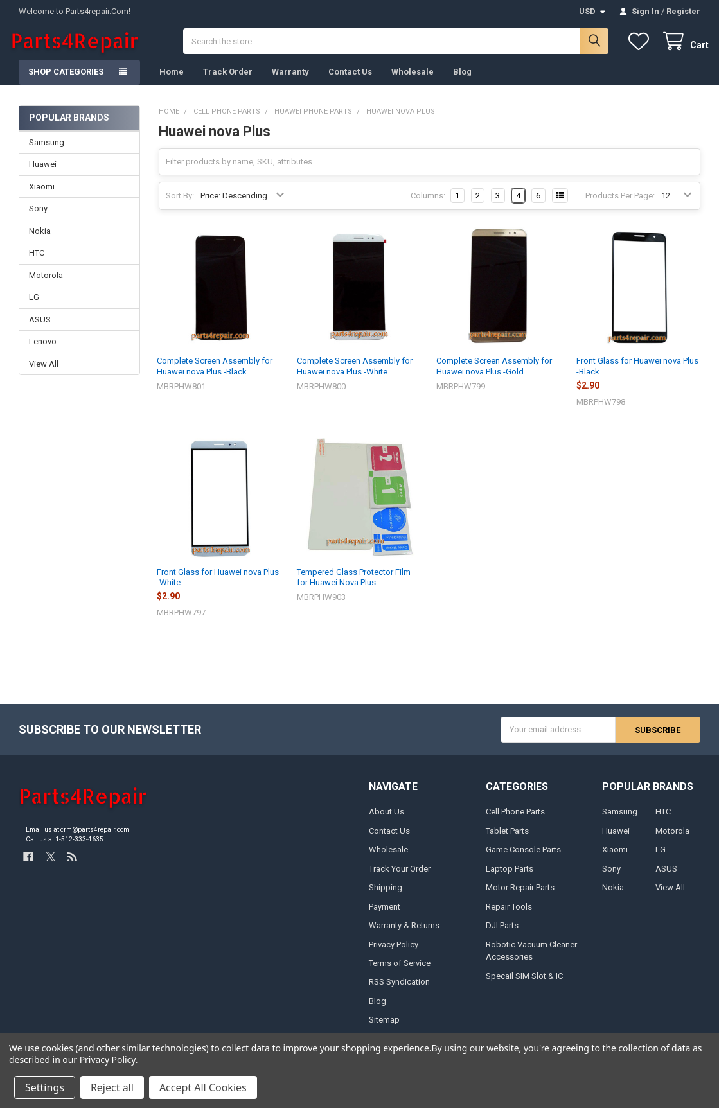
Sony (38, 217)
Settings (44, 1087)
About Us (386, 820)
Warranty (290, 80)
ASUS (40, 328)
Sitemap (384, 1028)
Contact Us (350, 80)
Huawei (43, 173)
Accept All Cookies (203, 1087)
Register (683, 11)
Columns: (428, 204)
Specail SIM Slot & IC (524, 984)
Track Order (228, 80)
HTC (36, 262)
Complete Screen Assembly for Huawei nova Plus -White (355, 375)
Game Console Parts (523, 858)
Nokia (40, 239)
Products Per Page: (620, 204)
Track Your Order (400, 877)
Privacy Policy (393, 953)
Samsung (46, 151)
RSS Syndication (399, 991)
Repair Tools (509, 915)
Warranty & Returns (404, 933)
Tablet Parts (507, 839)
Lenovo (43, 350)
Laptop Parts (509, 877)
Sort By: (180, 204)
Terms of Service (400, 971)
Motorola (46, 283)
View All (43, 372)
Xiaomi (42, 195)
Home (171, 80)
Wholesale (412, 80)
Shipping (385, 896)
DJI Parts (502, 933)
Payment (384, 915)
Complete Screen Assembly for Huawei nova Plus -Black (214, 375)
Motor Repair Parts (520, 896)
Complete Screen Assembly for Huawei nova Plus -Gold (494, 375)
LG (34, 306)
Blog (462, 80)
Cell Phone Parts (515, 820)
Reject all (112, 1087)
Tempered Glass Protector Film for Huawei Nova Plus (354, 585)
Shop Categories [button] (65, 80)
